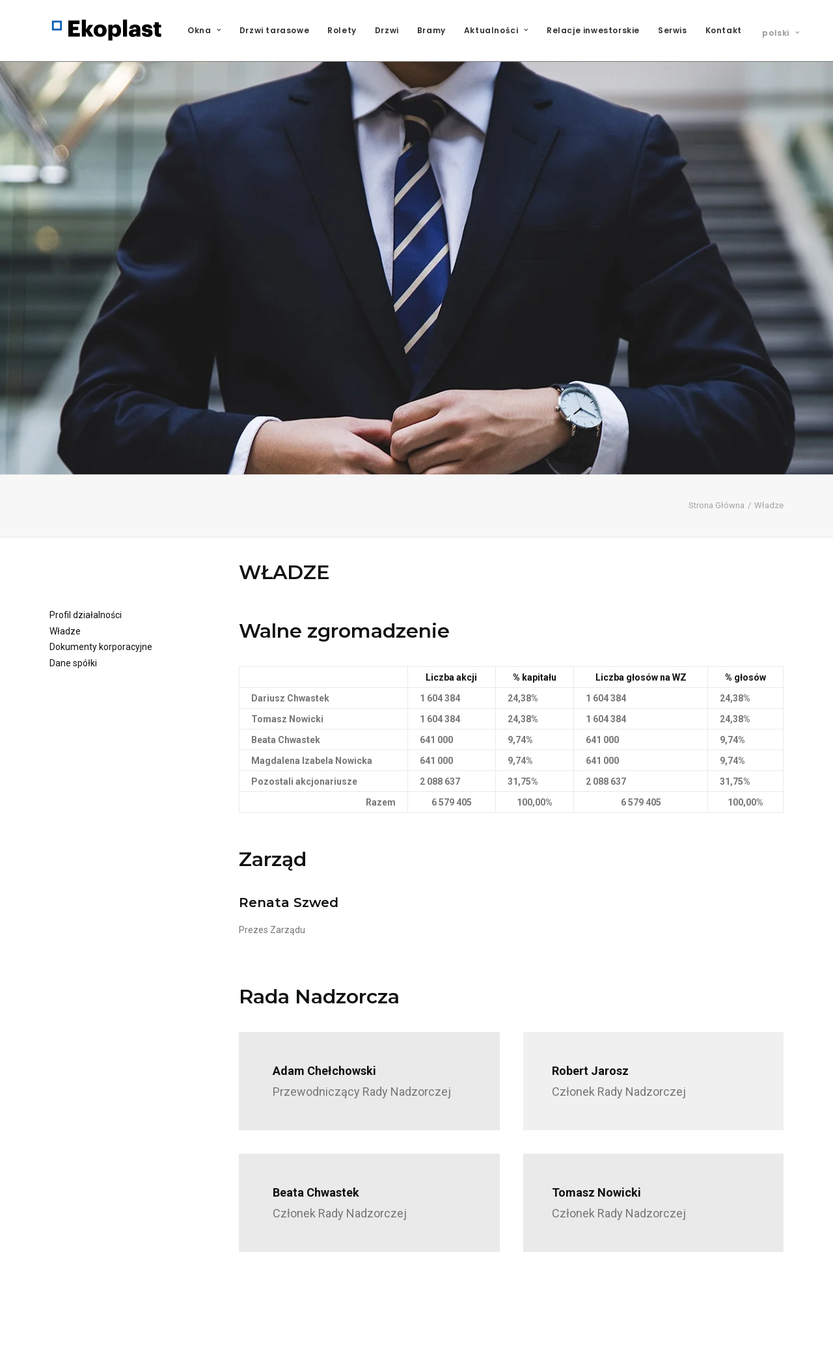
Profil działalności (85, 549)
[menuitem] (208, 30)
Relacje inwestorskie (593, 30)
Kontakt (723, 30)
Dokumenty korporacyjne (100, 581)
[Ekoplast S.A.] (106, 31)
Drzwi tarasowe (274, 30)
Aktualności (496, 30)
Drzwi (387, 30)
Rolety (342, 30)
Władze (65, 565)
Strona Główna (716, 439)
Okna (204, 30)
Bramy (431, 30)
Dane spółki (73, 596)
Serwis (672, 30)
